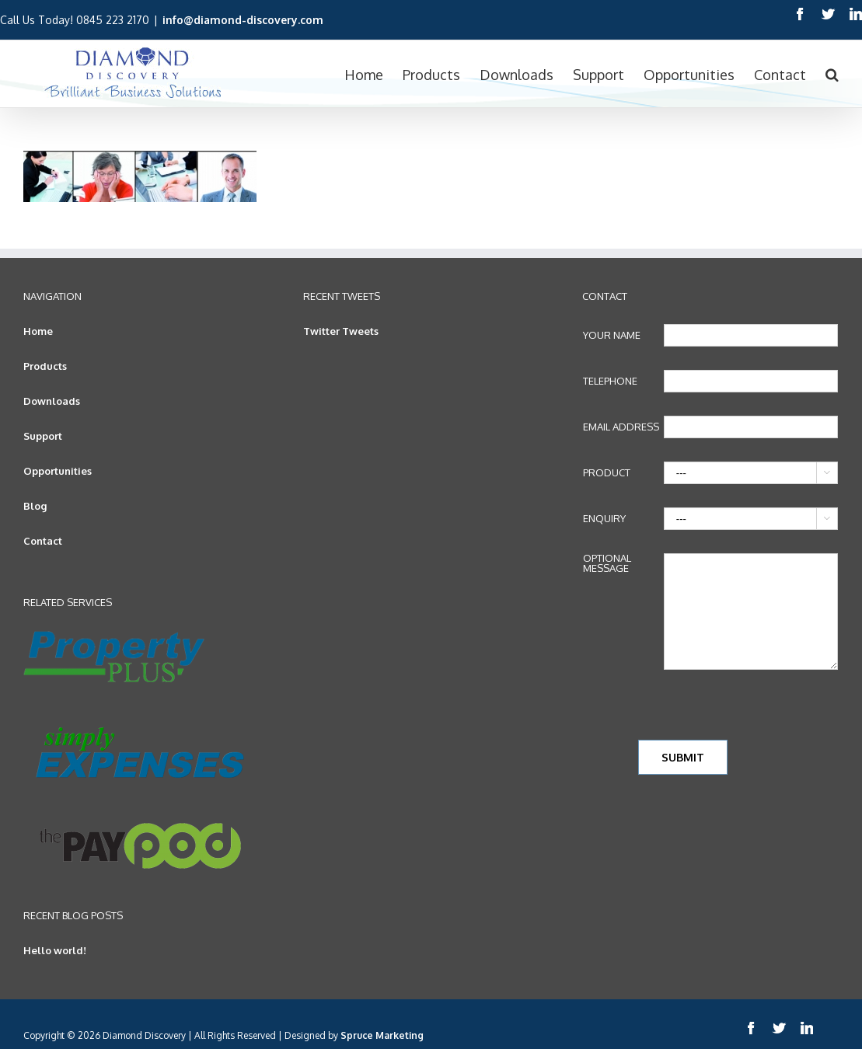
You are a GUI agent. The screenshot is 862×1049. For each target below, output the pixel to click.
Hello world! (54, 950)
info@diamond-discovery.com (242, 19)
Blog (35, 506)
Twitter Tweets (341, 331)
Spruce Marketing (382, 1035)
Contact (42, 541)
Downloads (51, 401)
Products (45, 366)
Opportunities (57, 471)
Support (42, 436)
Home (38, 331)
